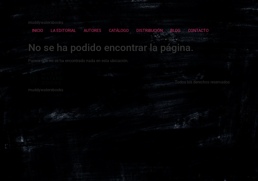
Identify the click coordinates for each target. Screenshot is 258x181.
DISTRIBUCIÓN (149, 30)
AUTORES (92, 30)
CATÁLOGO (119, 30)
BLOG (175, 30)
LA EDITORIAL (63, 30)
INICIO (37, 30)
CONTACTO (198, 30)
